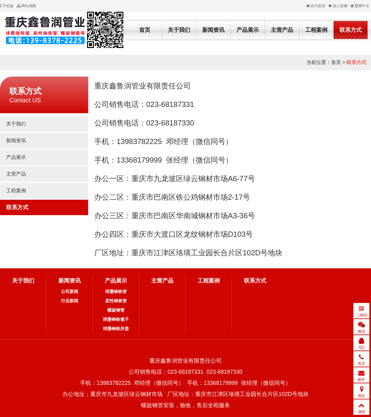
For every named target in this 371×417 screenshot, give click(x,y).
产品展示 (248, 30)
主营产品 (282, 30)
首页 (144, 30)
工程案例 (316, 30)
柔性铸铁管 (116, 300)
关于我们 (179, 30)
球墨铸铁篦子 (116, 319)
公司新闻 (69, 291)
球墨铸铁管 (116, 291)
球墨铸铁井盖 (116, 328)
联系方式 (350, 30)
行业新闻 (69, 300)
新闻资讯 (213, 30)
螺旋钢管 (116, 310)
